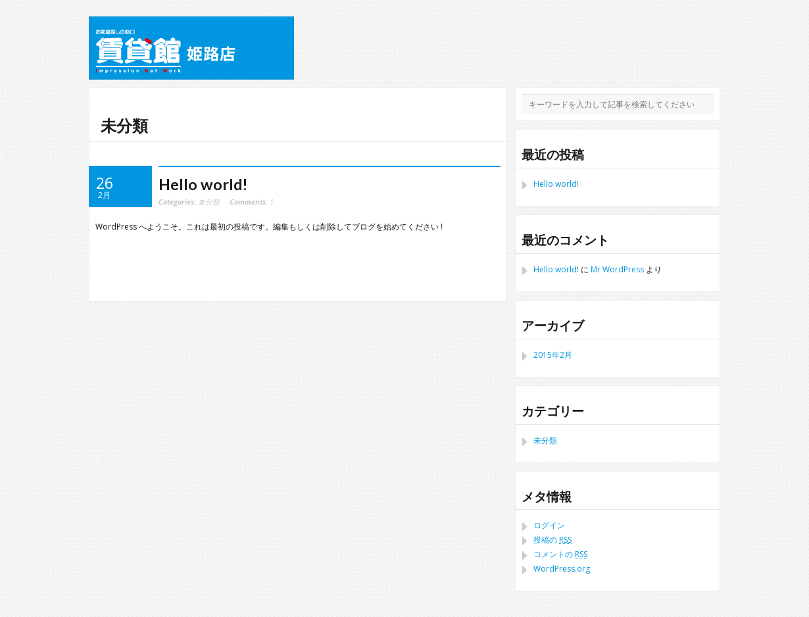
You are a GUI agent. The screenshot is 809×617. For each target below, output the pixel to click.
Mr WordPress (617, 269)
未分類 (209, 202)
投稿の (552, 539)
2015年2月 (552, 354)
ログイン (549, 525)
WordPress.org (561, 568)
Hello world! (203, 184)
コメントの (560, 554)
